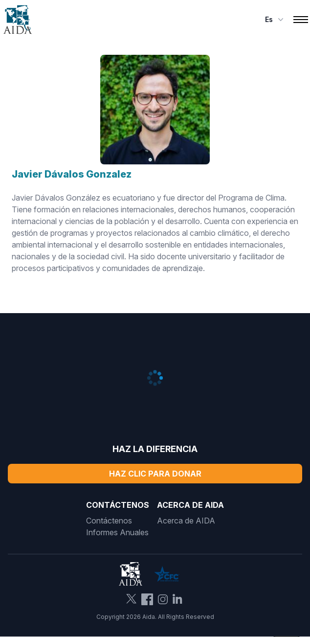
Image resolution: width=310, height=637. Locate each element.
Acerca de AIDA (186, 520)
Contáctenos (109, 520)
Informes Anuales (117, 532)
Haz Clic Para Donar (155, 473)
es (275, 19)
